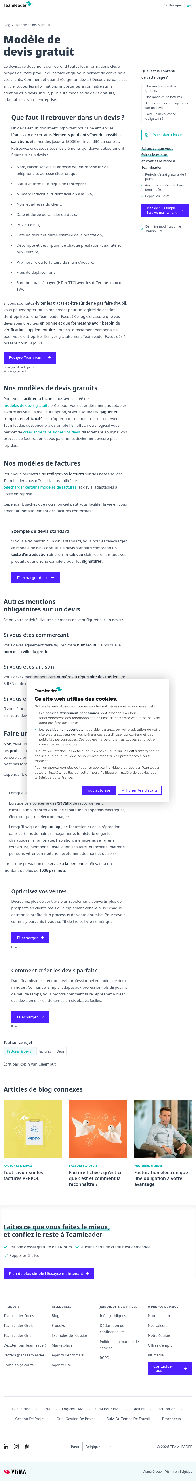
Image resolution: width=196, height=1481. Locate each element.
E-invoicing (21, 1408)
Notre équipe (159, 1335)
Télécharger (30, 937)
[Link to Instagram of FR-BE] (16, 1446)
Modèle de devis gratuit (33, 25)
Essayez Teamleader (30, 357)
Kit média (156, 1355)
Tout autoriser (99, 790)
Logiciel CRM (73, 1408)
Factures (44, 1051)
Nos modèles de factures (163, 97)
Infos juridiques (113, 1315)
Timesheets (171, 1418)
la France (65, 777)
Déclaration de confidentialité (112, 1328)
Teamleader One (17, 1335)
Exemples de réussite (69, 1335)
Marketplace (62, 1345)
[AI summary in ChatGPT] (27, 1447)
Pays (75, 1446)
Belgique (173, 5)
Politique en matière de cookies (119, 1344)
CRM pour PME (107, 1408)
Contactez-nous (170, 1368)
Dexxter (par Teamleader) (25, 1345)
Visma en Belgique (178, 1471)
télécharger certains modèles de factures (40, 487)
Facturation (166, 1408)
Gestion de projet (29, 1418)
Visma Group (152, 1471)
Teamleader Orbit (18, 1325)
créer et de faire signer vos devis (52, 432)
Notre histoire (159, 1315)
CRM (46, 1408)
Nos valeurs (158, 1325)
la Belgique (43, 777)
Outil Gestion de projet (76, 1418)
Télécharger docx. (35, 577)
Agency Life (61, 1365)
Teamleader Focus (19, 1315)
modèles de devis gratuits (26, 405)
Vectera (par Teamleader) (25, 1355)
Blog (7, 25)
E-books (58, 1325)
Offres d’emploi (160, 1345)
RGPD (105, 1357)
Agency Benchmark (68, 1355)
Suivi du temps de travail (128, 1418)
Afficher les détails (140, 790)
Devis (61, 1051)
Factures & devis (19, 1051)
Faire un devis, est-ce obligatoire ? (160, 116)
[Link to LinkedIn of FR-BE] (6, 1446)
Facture (138, 1408)
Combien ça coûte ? (20, 1365)
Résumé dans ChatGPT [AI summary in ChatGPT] (164, 135)
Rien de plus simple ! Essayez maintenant (165, 210)
